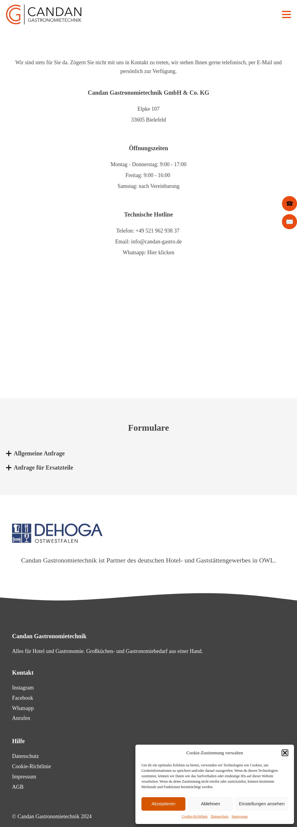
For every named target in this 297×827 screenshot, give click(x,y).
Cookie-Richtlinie (195, 816)
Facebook (22, 698)
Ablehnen (210, 803)
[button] (285, 753)
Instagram (23, 688)
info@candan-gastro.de (156, 242)
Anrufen (21, 718)
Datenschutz (220, 816)
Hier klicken (160, 252)
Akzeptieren (163, 803)
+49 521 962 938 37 (157, 231)
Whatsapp (23, 708)
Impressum (240, 816)
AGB (18, 787)
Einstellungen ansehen (262, 803)
